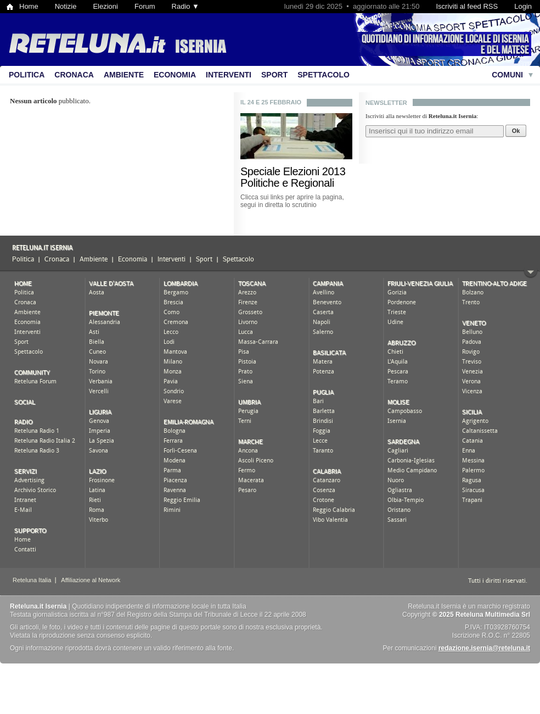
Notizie (66, 6)
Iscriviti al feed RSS (467, 6)
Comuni (507, 74)
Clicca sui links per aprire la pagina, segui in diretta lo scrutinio (292, 201)
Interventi (228, 74)
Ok (516, 130)
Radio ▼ (185, 6)
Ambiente (124, 74)
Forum (144, 6)
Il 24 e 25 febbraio (270, 102)
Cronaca (74, 74)
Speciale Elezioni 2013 (292, 171)
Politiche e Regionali (287, 183)
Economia (175, 74)
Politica (26, 74)
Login (523, 6)
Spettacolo (323, 74)
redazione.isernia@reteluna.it (484, 648)
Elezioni (105, 6)
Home (28, 6)
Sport (274, 74)
